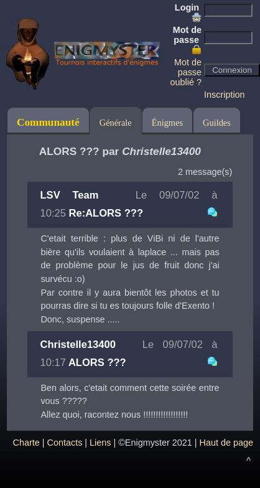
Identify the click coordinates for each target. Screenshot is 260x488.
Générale (116, 123)
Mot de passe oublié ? (186, 72)
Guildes (217, 123)
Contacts (65, 443)
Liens (100, 443)
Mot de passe (187, 40)
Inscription (224, 95)
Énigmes (167, 123)
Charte (26, 443)
